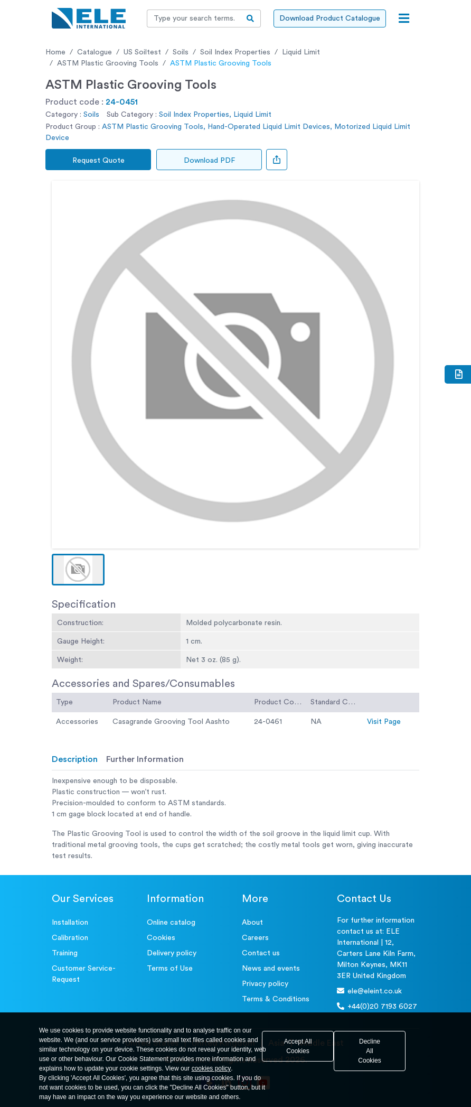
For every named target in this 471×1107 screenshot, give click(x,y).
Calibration (70, 938)
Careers (255, 938)
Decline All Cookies (369, 1051)
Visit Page (384, 721)
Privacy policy (265, 984)
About (252, 922)
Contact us (261, 953)
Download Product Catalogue (329, 18)
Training (65, 953)
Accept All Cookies (298, 1046)
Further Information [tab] (145, 759)
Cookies (161, 938)
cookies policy (211, 1068)
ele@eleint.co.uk (369, 991)
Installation (70, 922)
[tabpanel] (235, 819)
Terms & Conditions (275, 999)
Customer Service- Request (84, 974)
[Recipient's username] (194, 18)
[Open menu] (404, 18)
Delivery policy (171, 953)
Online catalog (171, 922)
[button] (78, 569)
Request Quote (98, 160)
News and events (271, 968)
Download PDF (209, 160)
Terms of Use (170, 968)
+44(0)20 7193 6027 (377, 1006)
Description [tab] (75, 759)
